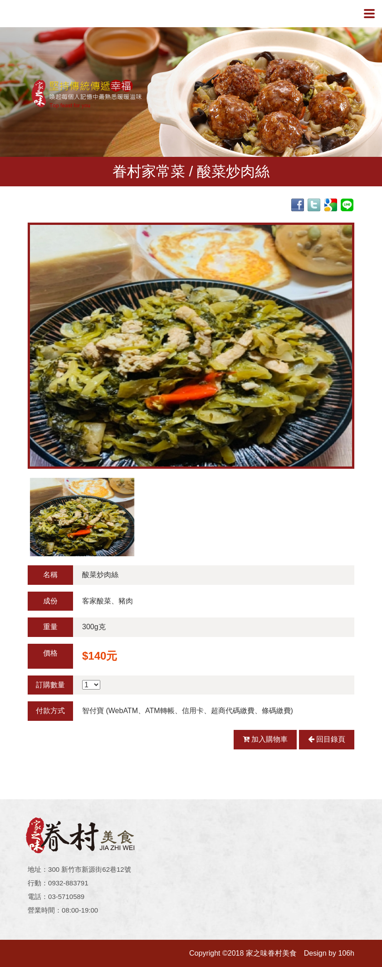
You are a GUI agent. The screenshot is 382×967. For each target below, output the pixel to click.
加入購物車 (265, 739)
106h (346, 953)
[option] (191, 346)
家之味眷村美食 (46, 13)
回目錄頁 (326, 739)
